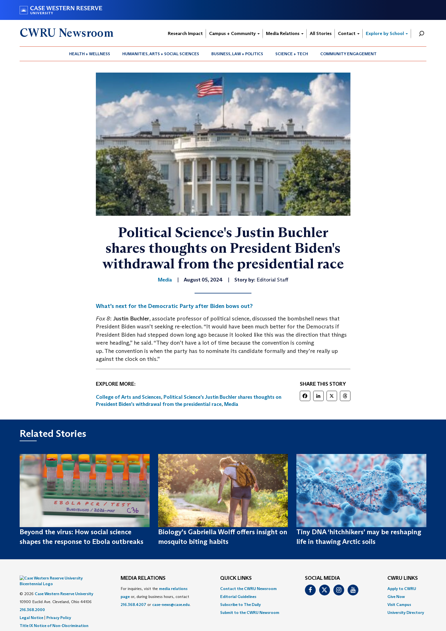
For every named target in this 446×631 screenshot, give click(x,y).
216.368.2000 (32, 601)
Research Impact (185, 33)
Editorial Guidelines (238, 596)
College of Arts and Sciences (128, 397)
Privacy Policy (58, 609)
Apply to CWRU (401, 588)
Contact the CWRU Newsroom (248, 588)
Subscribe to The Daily (240, 604)
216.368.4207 (133, 604)
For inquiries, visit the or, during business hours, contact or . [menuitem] (156, 596)
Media (231, 404)
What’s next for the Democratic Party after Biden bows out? (174, 306)
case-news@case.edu (171, 604)
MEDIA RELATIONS (143, 578)
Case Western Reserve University (64, 585)
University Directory (405, 612)
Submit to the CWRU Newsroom (249, 612)
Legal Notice (31, 609)
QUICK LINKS (236, 578)
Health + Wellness (89, 53)
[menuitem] (89, 54)
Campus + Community (234, 33)
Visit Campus (399, 604)
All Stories (321, 33)
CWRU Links (402, 578)
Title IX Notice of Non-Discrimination (54, 617)
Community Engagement (348, 53)
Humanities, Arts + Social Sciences (160, 53)
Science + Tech (291, 53)
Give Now (396, 596)
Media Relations (284, 33)
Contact (349, 33)
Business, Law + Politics (237, 53)
